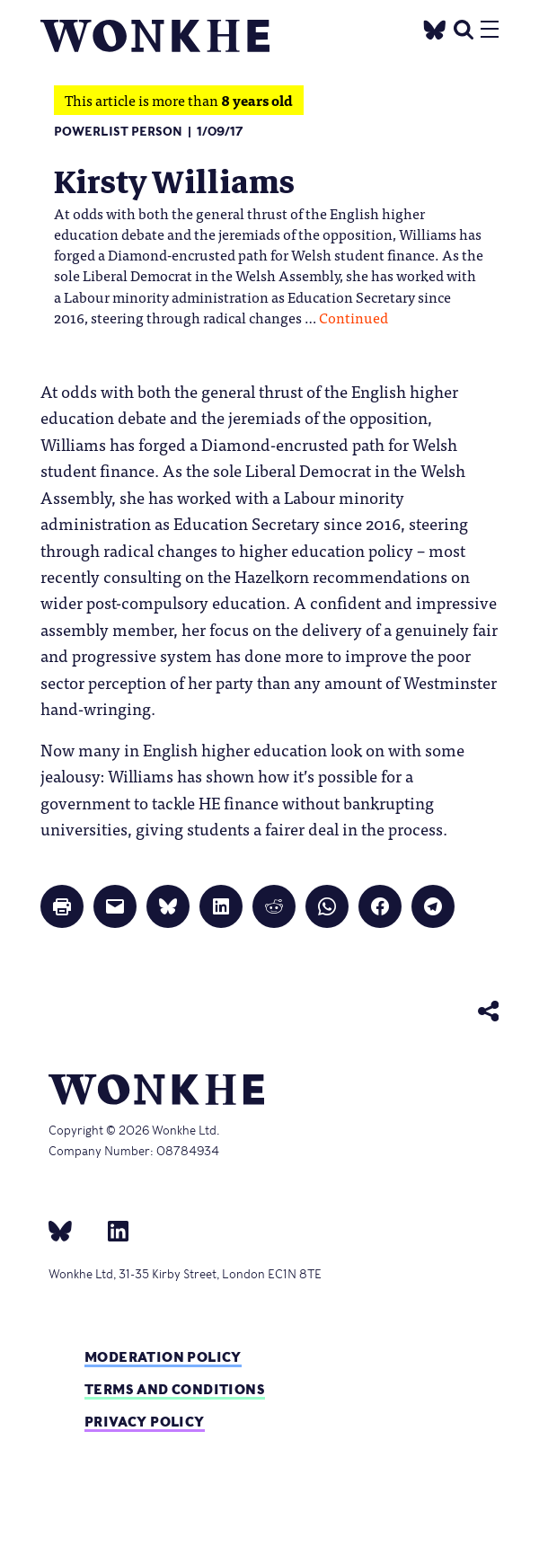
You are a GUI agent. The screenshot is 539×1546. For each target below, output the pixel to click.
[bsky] (71, 1229)
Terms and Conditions (174, 1389)
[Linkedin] (110, 1229)
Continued (353, 317)
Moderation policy (163, 1357)
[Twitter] (435, 27)
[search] (463, 27)
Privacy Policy (144, 1421)
